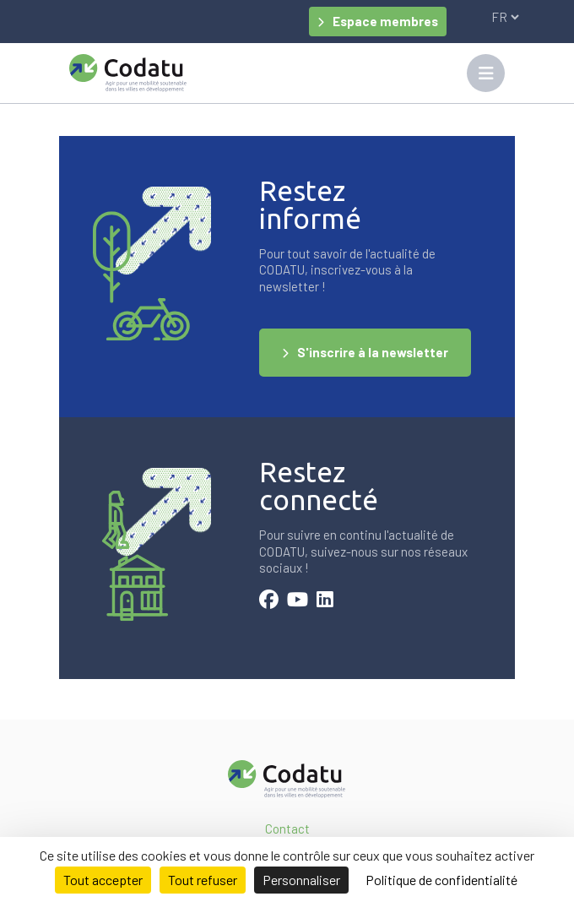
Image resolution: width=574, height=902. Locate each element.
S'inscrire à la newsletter (372, 352)
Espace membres (385, 21)
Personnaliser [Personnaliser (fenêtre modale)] (301, 880)
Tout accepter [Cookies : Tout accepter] (103, 880)
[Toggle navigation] (486, 73)
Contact (287, 828)
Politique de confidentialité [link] (441, 880)
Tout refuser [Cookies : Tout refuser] (202, 880)
